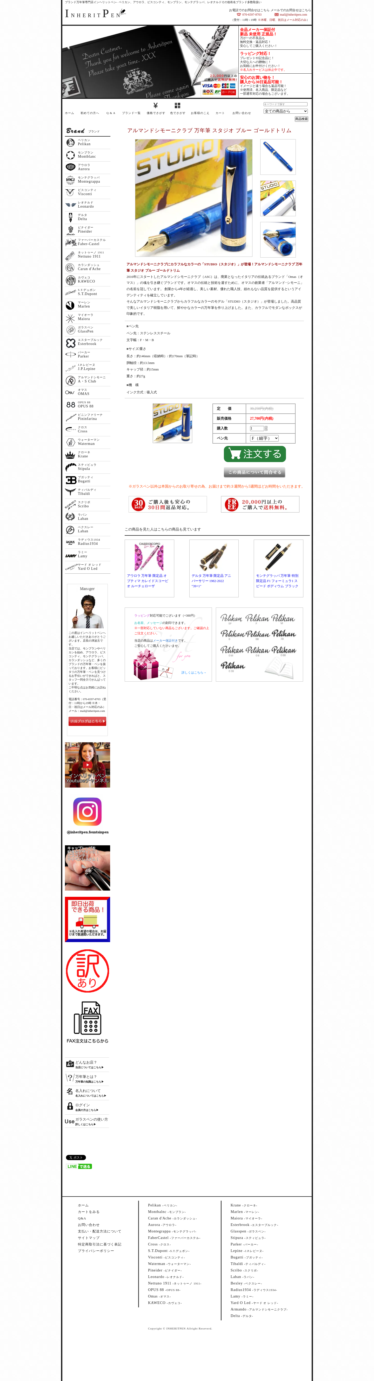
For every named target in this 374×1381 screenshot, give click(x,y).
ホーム (69, 112)
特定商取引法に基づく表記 (100, 1244)
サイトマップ (89, 1238)
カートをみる (89, 1212)
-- (162, 1205)
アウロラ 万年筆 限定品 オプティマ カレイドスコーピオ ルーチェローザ (147, 581)
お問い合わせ (241, 112)
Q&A (82, 1218)
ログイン (82, 1105)
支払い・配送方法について (100, 1231)
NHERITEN (93, 15)
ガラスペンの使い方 (91, 1119)
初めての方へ (90, 112)
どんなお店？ (86, 1062)
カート (220, 112)
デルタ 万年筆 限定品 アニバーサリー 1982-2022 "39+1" (211, 581)
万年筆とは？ (86, 1077)
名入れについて (88, 1091)
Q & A (110, 112)
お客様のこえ (200, 112)
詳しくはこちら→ (194, 672)
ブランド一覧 (131, 112)
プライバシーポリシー (96, 1251)
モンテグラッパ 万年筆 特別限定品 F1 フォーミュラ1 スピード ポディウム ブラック (277, 581)
